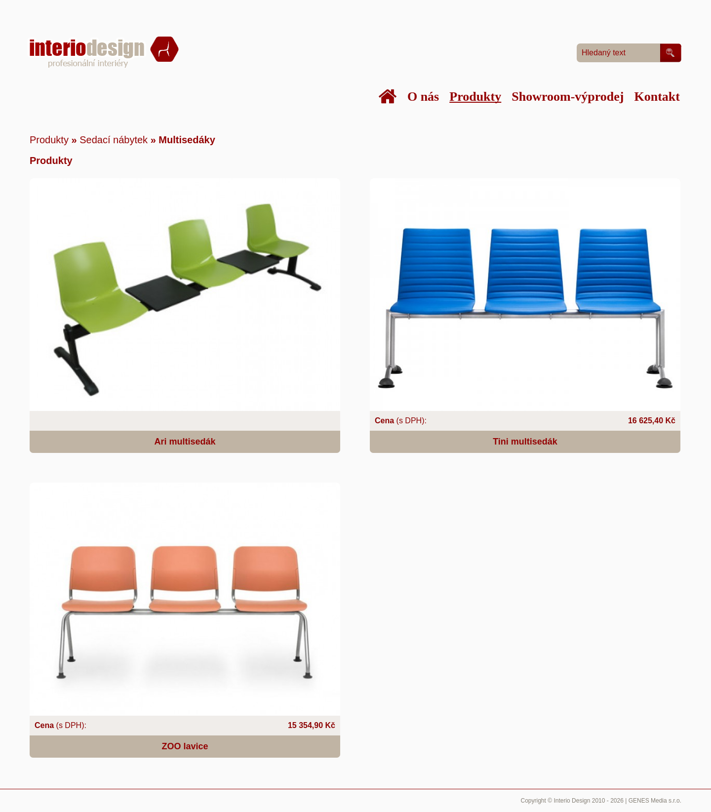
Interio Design (571, 800)
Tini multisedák (525, 442)
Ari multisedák (184, 442)
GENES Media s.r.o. (655, 800)
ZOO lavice (184, 746)
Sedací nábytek (113, 139)
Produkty (49, 139)
